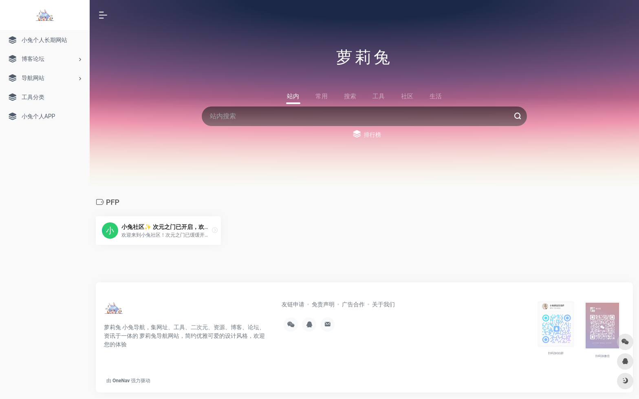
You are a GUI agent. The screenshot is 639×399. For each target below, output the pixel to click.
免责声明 (323, 304)
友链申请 (293, 304)
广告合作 (353, 304)
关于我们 (383, 304)
